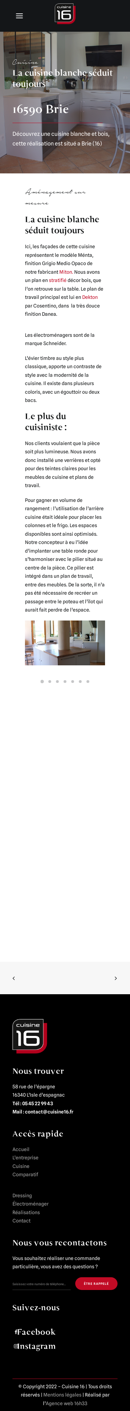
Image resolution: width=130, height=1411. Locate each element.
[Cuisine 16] (65, 15)
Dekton (90, 297)
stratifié (58, 280)
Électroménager (30, 1204)
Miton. (66, 272)
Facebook (36, 1332)
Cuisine (20, 1166)
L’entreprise (25, 1157)
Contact (21, 1220)
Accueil (20, 1149)
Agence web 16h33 (66, 1403)
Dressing (22, 1195)
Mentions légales (62, 1395)
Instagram (36, 1346)
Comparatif (25, 1174)
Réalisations (26, 1212)
